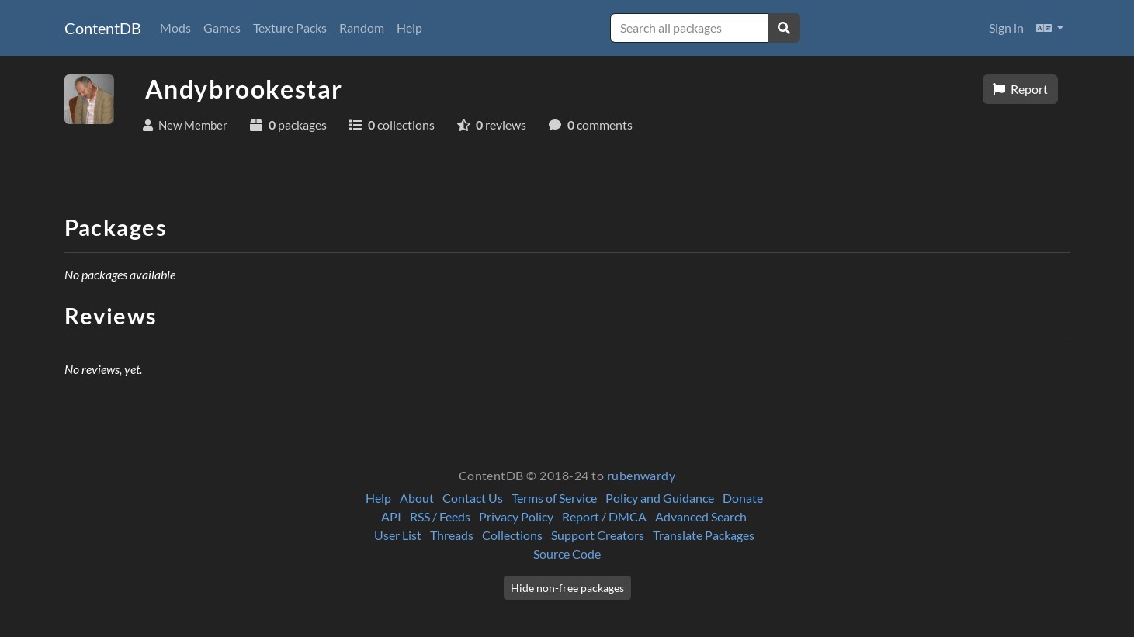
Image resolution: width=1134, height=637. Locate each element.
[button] (1050, 27)
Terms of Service (554, 497)
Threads (451, 535)
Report (1020, 88)
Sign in (1006, 27)
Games (222, 27)
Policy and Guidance (659, 497)
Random (361, 27)
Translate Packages (703, 535)
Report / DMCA (604, 516)
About (417, 497)
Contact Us (472, 497)
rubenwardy (641, 475)
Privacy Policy (516, 516)
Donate (743, 497)
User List (397, 535)
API (391, 516)
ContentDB (102, 28)
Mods (175, 27)
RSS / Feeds (440, 516)
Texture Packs (290, 27)
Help (409, 27)
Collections (512, 535)
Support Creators (597, 535)
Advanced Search (701, 516)
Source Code (567, 553)
